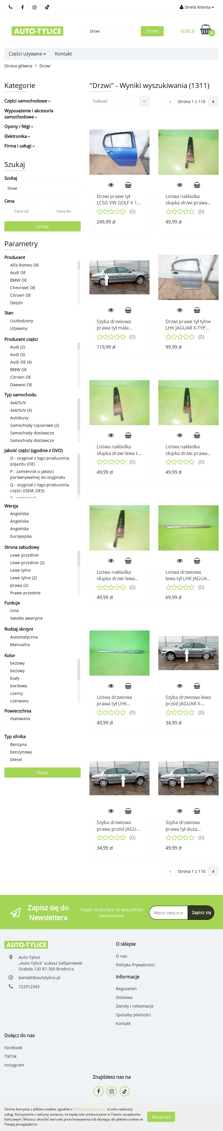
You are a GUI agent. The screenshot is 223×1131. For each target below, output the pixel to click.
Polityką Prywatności (89, 1109)
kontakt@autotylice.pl (39, 977)
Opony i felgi (18, 126)
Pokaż (42, 772)
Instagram (14, 1065)
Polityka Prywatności (135, 965)
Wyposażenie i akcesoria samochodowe (28, 114)
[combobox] (119, 101)
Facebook (13, 1047)
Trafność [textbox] (100, 101)
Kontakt (63, 54)
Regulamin (126, 988)
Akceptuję (161, 1116)
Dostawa (124, 997)
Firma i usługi (19, 146)
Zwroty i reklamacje (135, 1006)
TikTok (10, 1056)
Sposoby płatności (133, 1014)
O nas (121, 956)
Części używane (27, 54)
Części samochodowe (27, 101)
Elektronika (17, 136)
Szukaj (42, 226)
